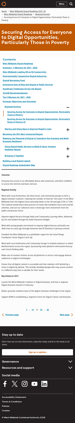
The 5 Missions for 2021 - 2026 (17, 97)
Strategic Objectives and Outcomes (19, 101)
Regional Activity (42, 14)
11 (33, 309)
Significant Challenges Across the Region (22, 88)
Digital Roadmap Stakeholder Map (19, 165)
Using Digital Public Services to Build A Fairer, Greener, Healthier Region (30, 148)
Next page (67, 314)
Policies (5, 406)
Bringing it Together (14, 155)
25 (48, 309)
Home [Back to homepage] (4, 11)
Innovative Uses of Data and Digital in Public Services (28, 84)
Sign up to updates (37, 352)
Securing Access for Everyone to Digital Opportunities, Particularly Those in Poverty (38, 113)
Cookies (6, 410)
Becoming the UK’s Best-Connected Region (23, 134)
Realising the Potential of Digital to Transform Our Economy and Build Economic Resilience (36, 140)
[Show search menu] (71, 3)
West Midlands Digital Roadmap (18, 14)
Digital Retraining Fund (14, 80)
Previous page (10, 314)
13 (41, 309)
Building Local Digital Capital (16, 161)
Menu (61, 3)
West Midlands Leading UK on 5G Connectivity (24, 72)
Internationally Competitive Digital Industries (25, 76)
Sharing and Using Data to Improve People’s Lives (28, 129)
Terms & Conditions (12, 401)
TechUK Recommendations (15, 93)
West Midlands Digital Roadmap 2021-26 (28, 11)
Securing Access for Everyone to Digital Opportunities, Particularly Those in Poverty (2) (38, 121)
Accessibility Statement (14, 397)
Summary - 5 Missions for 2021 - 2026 (20, 67)
